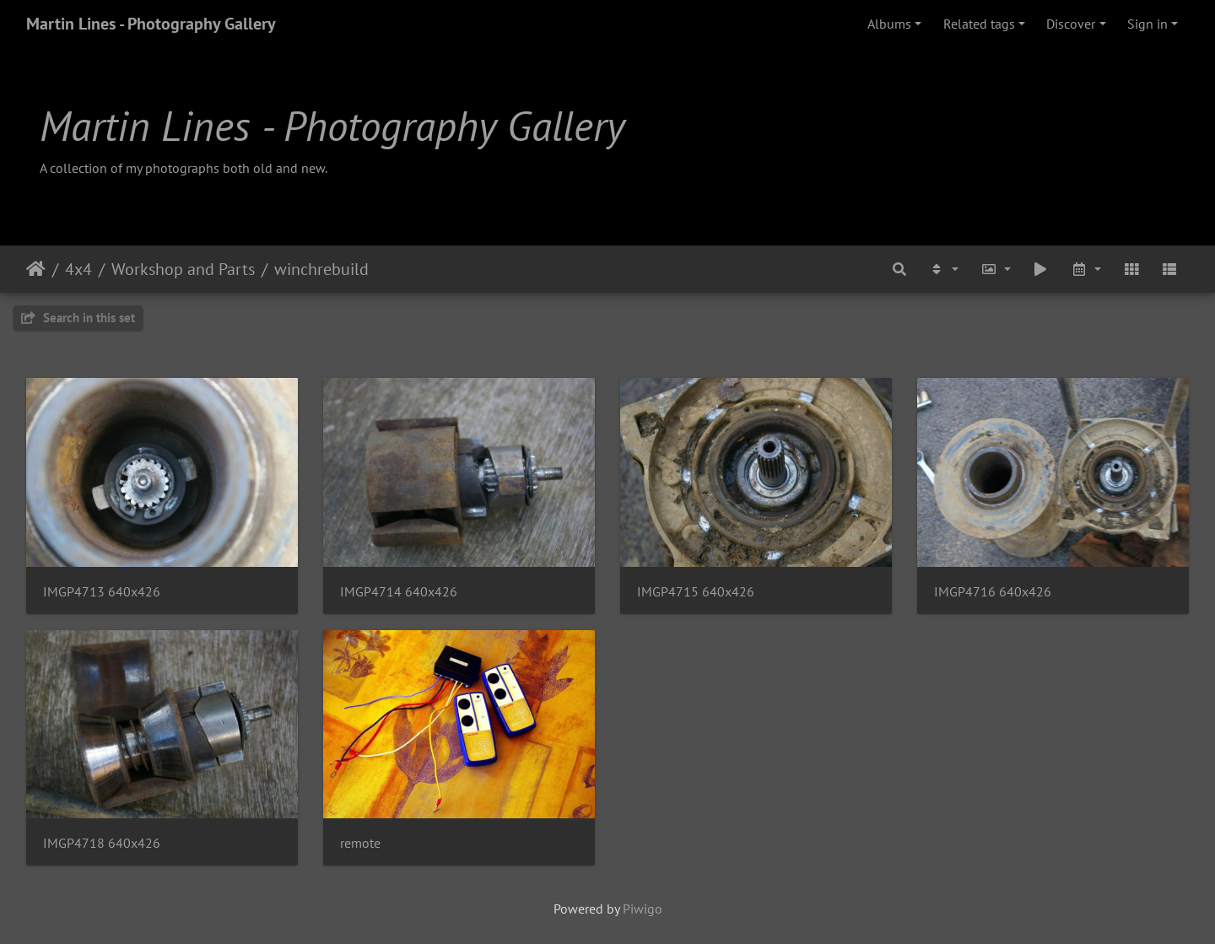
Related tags (979, 23)
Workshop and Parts (183, 269)
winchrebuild (321, 269)
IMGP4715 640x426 (695, 592)
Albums (889, 23)
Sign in (1147, 23)
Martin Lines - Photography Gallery (151, 24)
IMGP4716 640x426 (992, 592)
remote (360, 843)
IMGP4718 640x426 (101, 843)
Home (36, 269)
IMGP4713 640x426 (101, 592)
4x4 (78, 269)
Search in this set (78, 318)
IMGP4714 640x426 (398, 592)
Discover (1070, 23)
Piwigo (642, 908)
